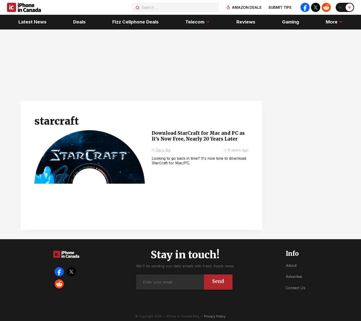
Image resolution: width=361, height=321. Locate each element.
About (291, 265)
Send (218, 281)
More (332, 22)
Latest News (32, 22)
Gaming (290, 22)
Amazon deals (247, 7)
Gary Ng (163, 150)
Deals (79, 22)
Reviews (245, 22)
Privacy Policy (215, 316)
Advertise (294, 276)
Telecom (194, 22)
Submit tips (279, 7)
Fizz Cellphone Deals (135, 22)
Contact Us (295, 288)
